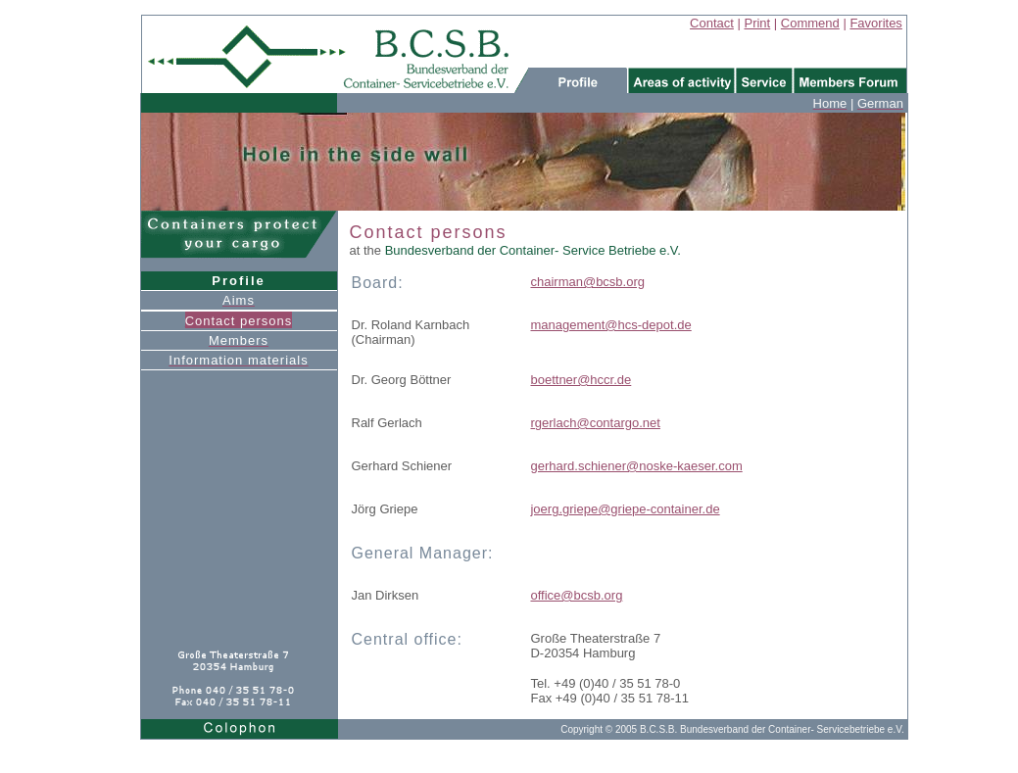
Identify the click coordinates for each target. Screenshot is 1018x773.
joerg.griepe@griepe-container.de (624, 509)
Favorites (875, 23)
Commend (810, 23)
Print (757, 23)
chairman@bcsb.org (587, 281)
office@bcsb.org (576, 595)
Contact (712, 23)
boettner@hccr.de (580, 379)
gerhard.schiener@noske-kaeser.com (636, 466)
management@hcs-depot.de (610, 324)
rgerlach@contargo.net (594, 422)
